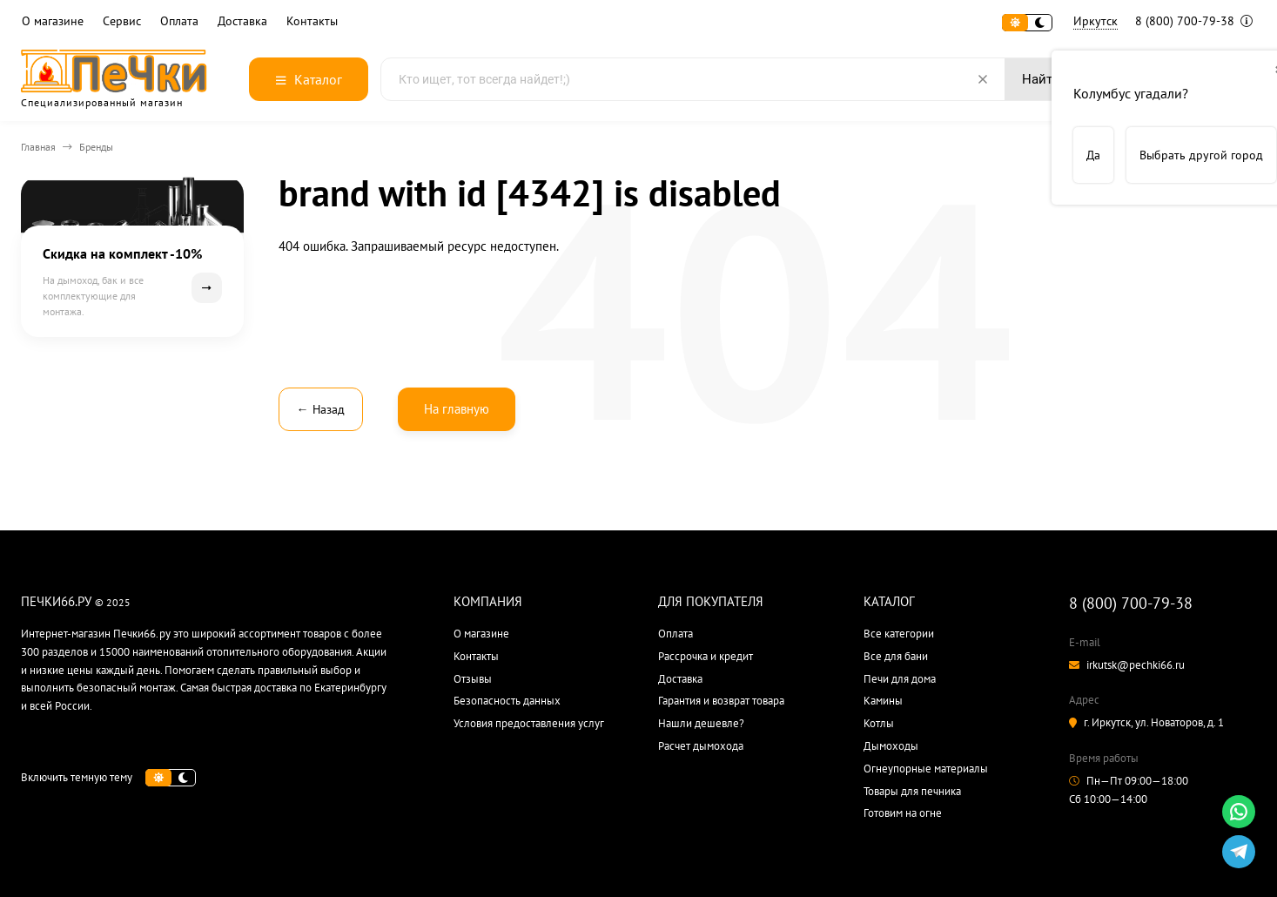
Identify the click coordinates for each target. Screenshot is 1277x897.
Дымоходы (891, 746)
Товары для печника (912, 791)
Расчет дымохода (700, 746)
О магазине (53, 21)
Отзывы (473, 678)
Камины (883, 700)
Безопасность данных (507, 700)
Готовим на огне (903, 813)
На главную (456, 409)
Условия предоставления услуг (529, 723)
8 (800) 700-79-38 (1194, 21)
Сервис (122, 21)
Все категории (899, 633)
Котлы (879, 723)
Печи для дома (900, 678)
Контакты (312, 21)
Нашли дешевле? (701, 723)
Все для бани (896, 656)
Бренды (96, 146)
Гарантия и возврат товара (721, 700)
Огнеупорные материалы (926, 768)
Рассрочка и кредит (705, 656)
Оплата (179, 21)
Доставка (242, 21)
